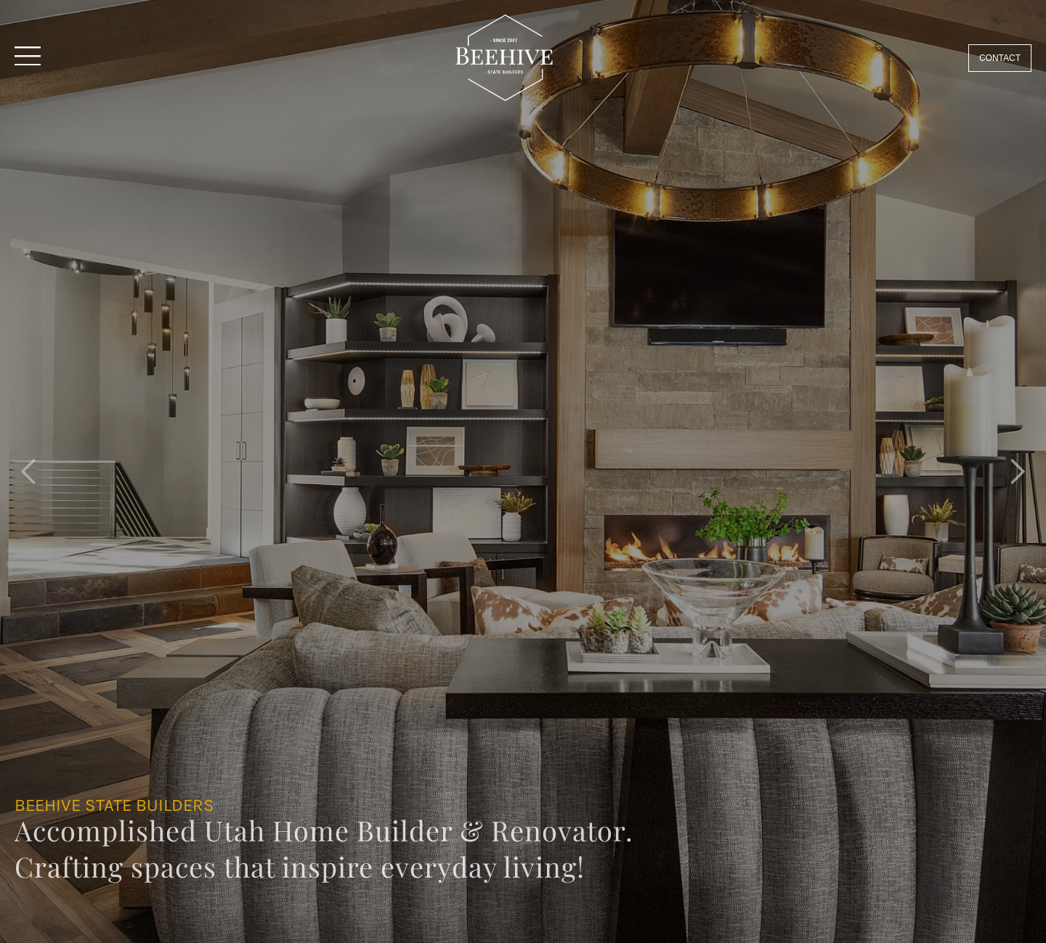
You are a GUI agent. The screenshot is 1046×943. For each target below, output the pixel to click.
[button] (29, 471)
